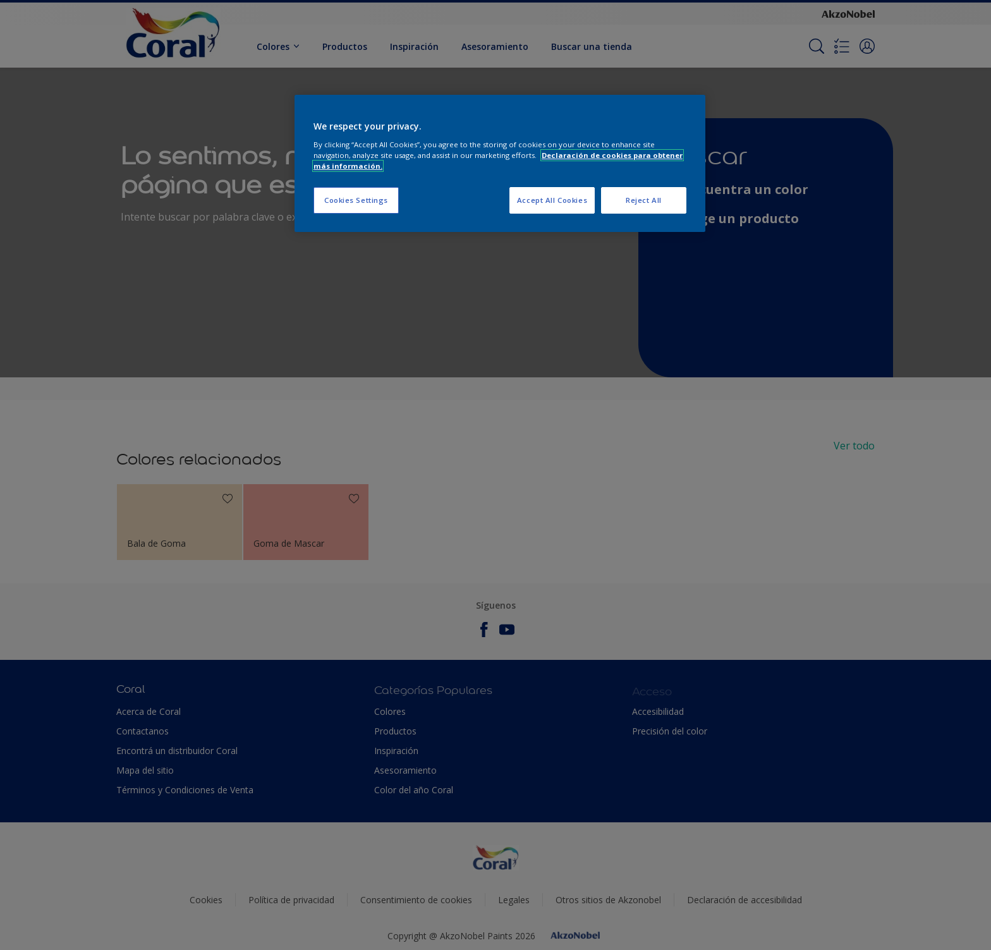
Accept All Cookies (552, 200)
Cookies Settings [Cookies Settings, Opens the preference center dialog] (356, 200)
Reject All (644, 200)
